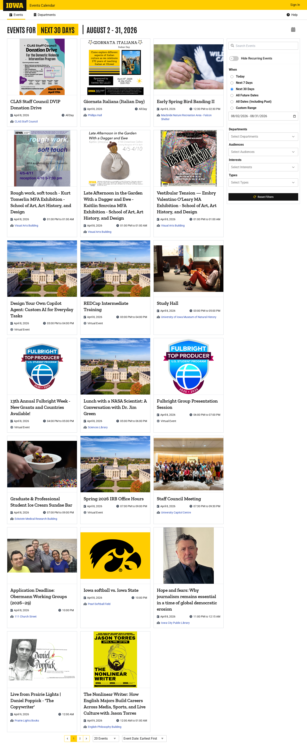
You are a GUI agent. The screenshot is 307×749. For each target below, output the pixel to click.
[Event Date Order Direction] (146, 738)
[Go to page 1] (75, 738)
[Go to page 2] (82, 738)
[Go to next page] (88, 738)
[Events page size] (107, 738)
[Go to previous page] (69, 738)
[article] (42, 82)
